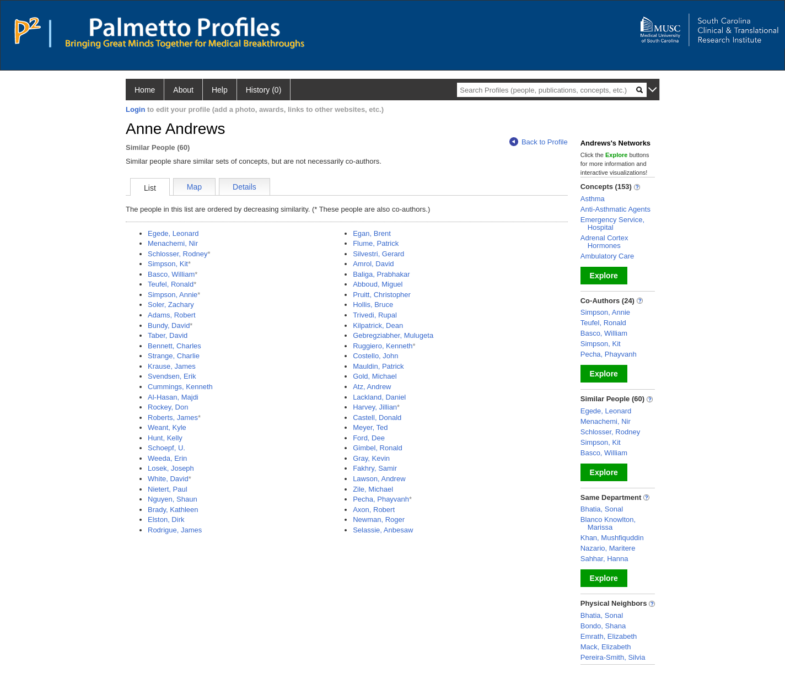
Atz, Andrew (372, 387)
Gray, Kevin (371, 458)
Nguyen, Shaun (172, 499)
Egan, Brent (372, 233)
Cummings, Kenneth (180, 387)
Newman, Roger (379, 519)
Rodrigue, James (175, 530)
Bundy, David (169, 325)
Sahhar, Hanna (604, 558)
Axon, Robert (374, 509)
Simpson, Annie (172, 294)
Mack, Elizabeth (605, 647)
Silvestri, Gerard (378, 254)
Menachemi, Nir (173, 243)
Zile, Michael (373, 489)
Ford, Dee (369, 438)
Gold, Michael (374, 376)
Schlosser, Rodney (177, 254)
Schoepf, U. (166, 448)
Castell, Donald (377, 417)
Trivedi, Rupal (375, 315)
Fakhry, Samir (375, 468)
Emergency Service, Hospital (612, 223)
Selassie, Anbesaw (383, 530)
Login (135, 109)
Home (145, 89)
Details (244, 186)
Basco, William (171, 274)
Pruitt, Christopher (382, 294)
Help (220, 89)
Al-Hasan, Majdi (173, 397)
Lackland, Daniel (379, 397)
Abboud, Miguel (377, 284)
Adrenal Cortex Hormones (604, 242)
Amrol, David (373, 264)
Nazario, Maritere (608, 548)
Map (194, 186)
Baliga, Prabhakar (381, 274)
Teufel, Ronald (170, 284)
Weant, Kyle (167, 427)
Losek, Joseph (171, 468)
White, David (168, 479)
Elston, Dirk (166, 519)
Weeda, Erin (167, 458)
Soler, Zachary (171, 304)
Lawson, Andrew (379, 479)
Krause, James (172, 366)
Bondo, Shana (603, 626)
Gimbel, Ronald (377, 448)
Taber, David (167, 335)
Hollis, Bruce (373, 304)
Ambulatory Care (607, 256)
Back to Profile (538, 142)
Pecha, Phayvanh (381, 499)
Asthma (592, 199)
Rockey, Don (168, 407)
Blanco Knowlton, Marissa (608, 523)
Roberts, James (173, 417)
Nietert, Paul (167, 489)
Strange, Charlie (174, 356)
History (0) (264, 89)
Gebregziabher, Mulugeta (393, 335)
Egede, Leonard (173, 233)
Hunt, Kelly (165, 438)
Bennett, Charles (174, 346)
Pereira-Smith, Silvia (613, 657)
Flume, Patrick (376, 243)
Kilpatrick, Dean (378, 325)
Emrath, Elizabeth (608, 636)
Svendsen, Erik (172, 376)
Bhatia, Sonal (601, 509)
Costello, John (375, 356)
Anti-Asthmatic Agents (615, 209)
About (183, 89)
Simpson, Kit (168, 264)
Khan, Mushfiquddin (612, 538)
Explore (604, 275)
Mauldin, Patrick (378, 366)
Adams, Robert (172, 315)
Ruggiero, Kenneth (382, 346)
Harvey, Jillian (375, 407)
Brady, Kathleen (173, 509)
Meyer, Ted (370, 427)
